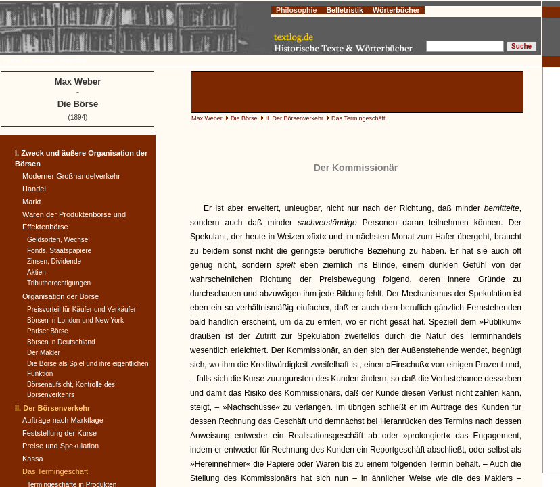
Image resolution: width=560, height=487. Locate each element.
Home (12, 60)
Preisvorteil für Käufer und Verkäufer (81, 309)
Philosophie (296, 10)
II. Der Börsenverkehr (295, 118)
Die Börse (244, 118)
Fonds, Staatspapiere (59, 250)
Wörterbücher (396, 10)
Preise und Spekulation (60, 446)
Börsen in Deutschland (61, 342)
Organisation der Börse (60, 296)
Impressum (39, 60)
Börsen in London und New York (75, 320)
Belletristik (344, 10)
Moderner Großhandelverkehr (71, 176)
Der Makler (43, 352)
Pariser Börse (47, 331)
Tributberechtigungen (59, 283)
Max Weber (207, 118)
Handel (34, 189)
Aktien (36, 272)
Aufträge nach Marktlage (62, 420)
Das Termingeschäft (358, 118)
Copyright (72, 60)
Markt (31, 202)
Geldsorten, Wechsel (58, 240)
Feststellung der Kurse (59, 433)
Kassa (32, 459)
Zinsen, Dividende (54, 261)
